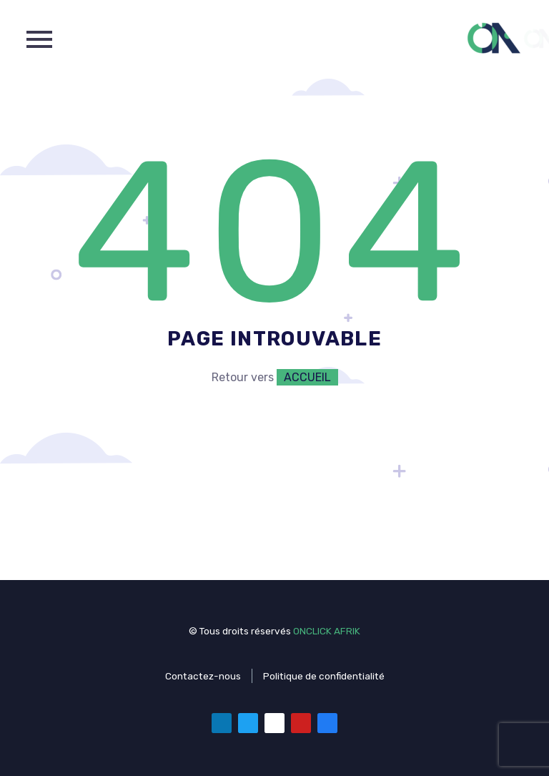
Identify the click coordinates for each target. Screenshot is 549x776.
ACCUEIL (307, 377)
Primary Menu (39, 39)
